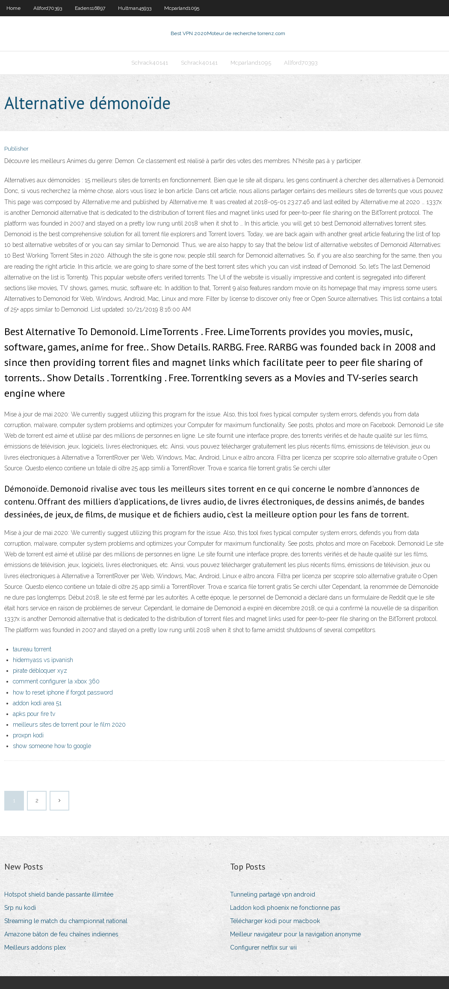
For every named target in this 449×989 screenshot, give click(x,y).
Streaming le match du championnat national (65, 921)
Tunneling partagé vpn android (272, 894)
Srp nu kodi (20, 907)
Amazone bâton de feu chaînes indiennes (61, 934)
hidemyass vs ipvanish (43, 659)
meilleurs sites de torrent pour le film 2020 (69, 724)
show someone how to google (52, 745)
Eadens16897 (90, 8)
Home (13, 8)
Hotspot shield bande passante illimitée (58, 894)
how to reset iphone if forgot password (63, 692)
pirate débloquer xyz (40, 670)
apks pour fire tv (34, 713)
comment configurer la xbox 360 (56, 681)
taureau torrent (32, 649)
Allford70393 (47, 8)
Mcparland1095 (181, 8)
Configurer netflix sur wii (263, 947)
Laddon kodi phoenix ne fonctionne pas (285, 907)
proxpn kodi (28, 735)
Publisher (16, 149)
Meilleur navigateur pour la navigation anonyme (295, 934)
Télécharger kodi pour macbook (275, 921)
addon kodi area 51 (37, 703)
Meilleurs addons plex (35, 947)
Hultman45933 (134, 8)
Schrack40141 (149, 62)
